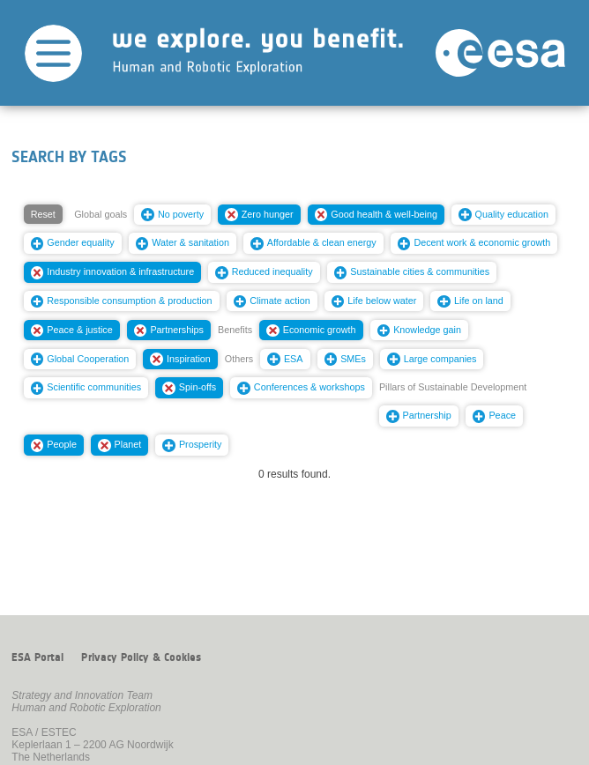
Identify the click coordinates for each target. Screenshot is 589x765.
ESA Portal (37, 657)
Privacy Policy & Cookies (141, 657)
